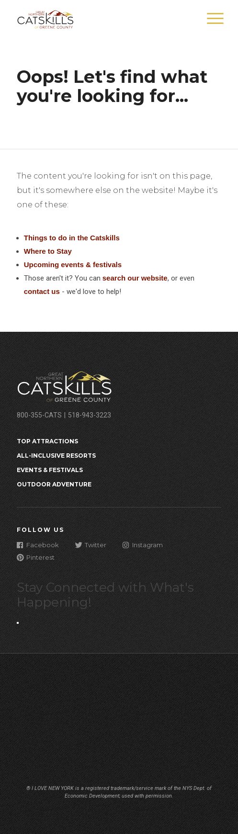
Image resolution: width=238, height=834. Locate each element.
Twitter (90, 544)
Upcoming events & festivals (73, 264)
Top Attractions (47, 441)
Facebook (38, 544)
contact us (42, 291)
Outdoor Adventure (54, 484)
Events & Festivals (50, 469)
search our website (135, 278)
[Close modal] (18, 623)
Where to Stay (48, 251)
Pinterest (36, 557)
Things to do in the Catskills (72, 238)
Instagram (143, 544)
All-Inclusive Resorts (56, 455)
